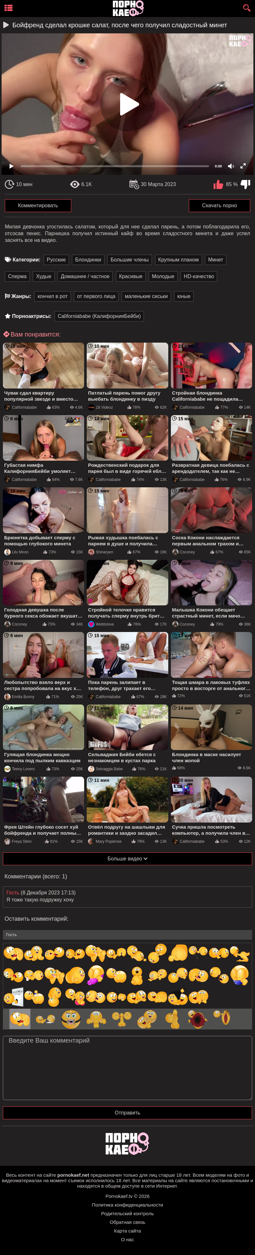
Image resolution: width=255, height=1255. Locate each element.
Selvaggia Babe (105, 769)
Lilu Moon (16, 552)
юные (183, 296)
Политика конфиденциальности (127, 1205)
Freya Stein (17, 841)
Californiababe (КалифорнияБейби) (99, 316)
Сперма (17, 276)
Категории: (26, 259)
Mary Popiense (104, 841)
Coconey (183, 552)
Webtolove (101, 624)
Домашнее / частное (85, 276)
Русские (56, 259)
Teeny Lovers (19, 769)
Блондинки (88, 259)
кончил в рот (53, 296)
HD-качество (199, 276)
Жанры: (21, 296)
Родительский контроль (127, 1213)
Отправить (127, 1112)
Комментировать (38, 205)
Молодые (163, 276)
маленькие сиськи (146, 296)
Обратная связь (127, 1222)
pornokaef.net (73, 1175)
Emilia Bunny (19, 697)
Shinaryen (100, 552)
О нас (127, 1239)
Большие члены (129, 259)
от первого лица (96, 296)
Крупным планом (178, 259)
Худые (43, 276)
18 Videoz (100, 407)
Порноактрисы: (31, 316)
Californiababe (20, 407)
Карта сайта (127, 1231)
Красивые (131, 276)
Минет (215, 259)
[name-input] (127, 935)
